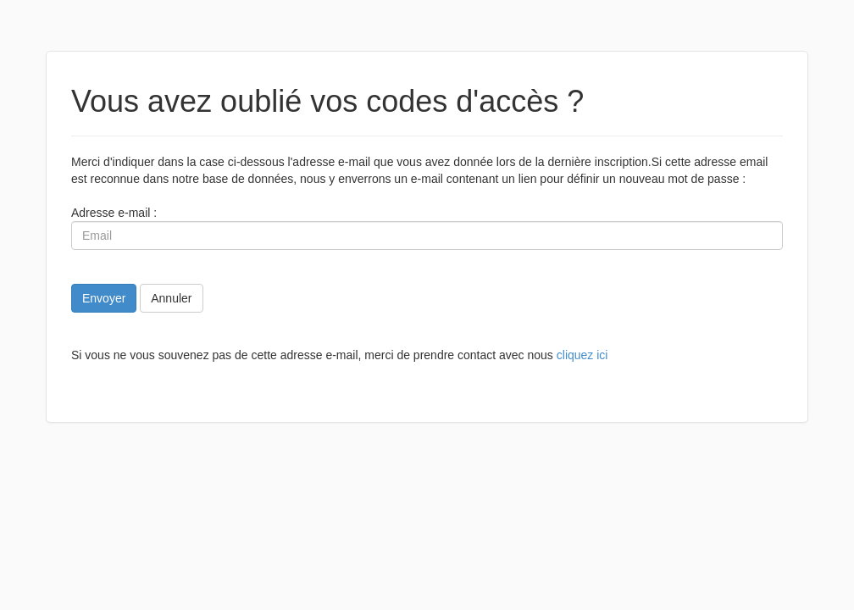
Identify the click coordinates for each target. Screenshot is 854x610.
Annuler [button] (171, 298)
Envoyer (103, 298)
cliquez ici (582, 355)
